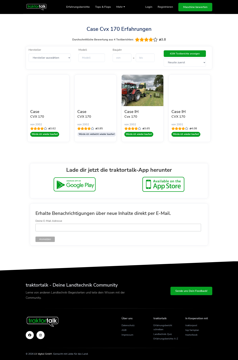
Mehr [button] (120, 7)
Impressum (127, 334)
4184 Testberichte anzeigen (185, 53)
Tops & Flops (103, 7)
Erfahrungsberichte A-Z (165, 338)
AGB (124, 330)
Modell (82, 50)
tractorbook (191, 334)
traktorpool (191, 325)
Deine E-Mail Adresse (48, 221)
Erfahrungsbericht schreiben (162, 327)
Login (148, 7)
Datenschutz (128, 325)
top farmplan (192, 330)
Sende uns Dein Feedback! (191, 291)
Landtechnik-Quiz (162, 334)
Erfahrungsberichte (78, 7)
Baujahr (117, 50)
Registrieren (165, 7)
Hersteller (35, 50)
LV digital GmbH (43, 353)
